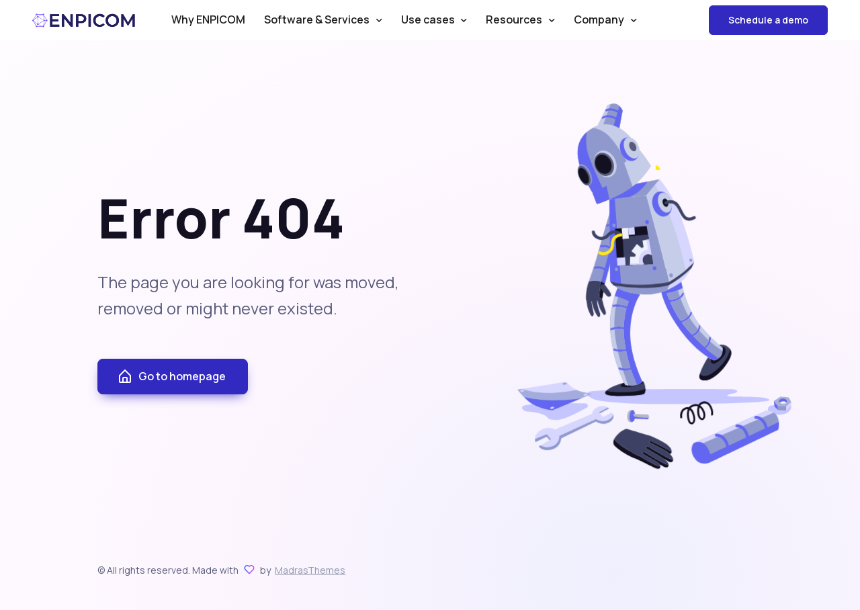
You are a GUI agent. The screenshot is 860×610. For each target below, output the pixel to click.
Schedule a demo (768, 19)
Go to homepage (171, 377)
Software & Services (317, 19)
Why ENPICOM (208, 19)
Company (599, 19)
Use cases (428, 19)
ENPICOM (84, 20)
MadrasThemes (310, 570)
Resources (514, 19)
